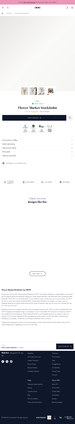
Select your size (34, 118)
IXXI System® (37, 152)
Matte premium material (37, 148)
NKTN (37, 101)
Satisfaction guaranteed (37, 156)
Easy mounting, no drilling (37, 140)
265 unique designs (29, 2)
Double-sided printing (37, 144)
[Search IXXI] (7, 7)
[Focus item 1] (37, 55)
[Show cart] (72, 7)
